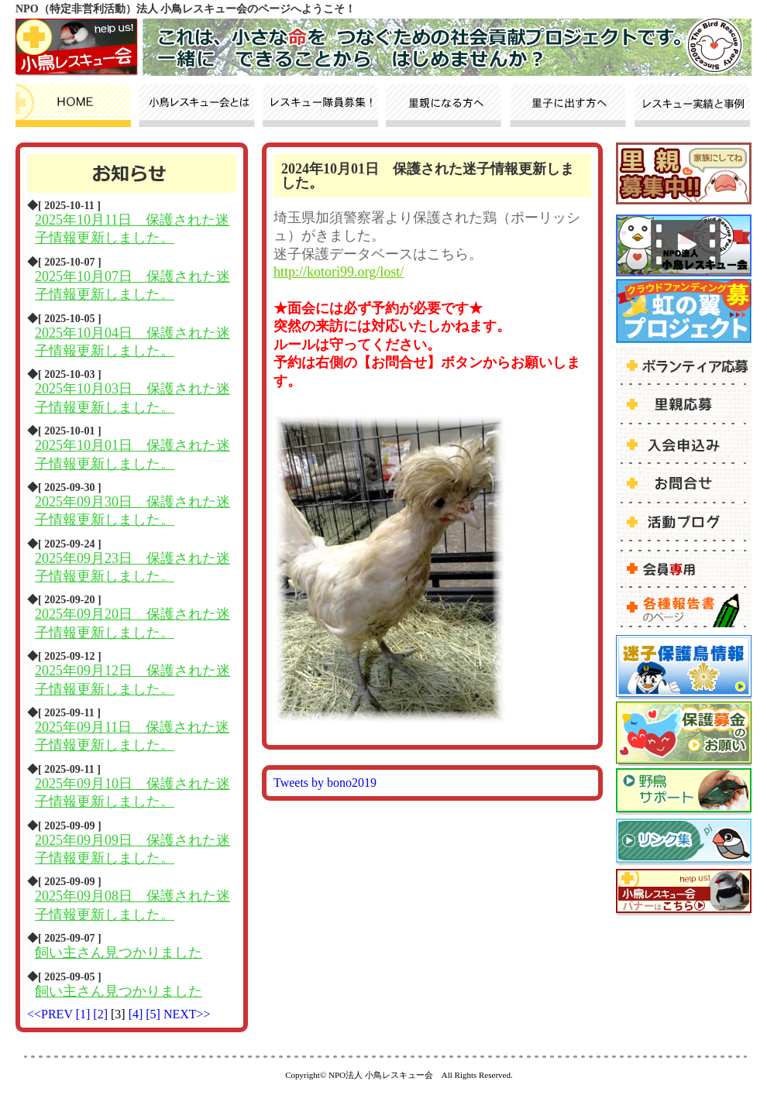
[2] (102, 1014)
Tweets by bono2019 (325, 782)
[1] (85, 1014)
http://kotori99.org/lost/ (338, 272)
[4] (137, 1014)
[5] (154, 1014)
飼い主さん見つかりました (118, 952)
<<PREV (50, 1014)
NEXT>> (187, 1014)
